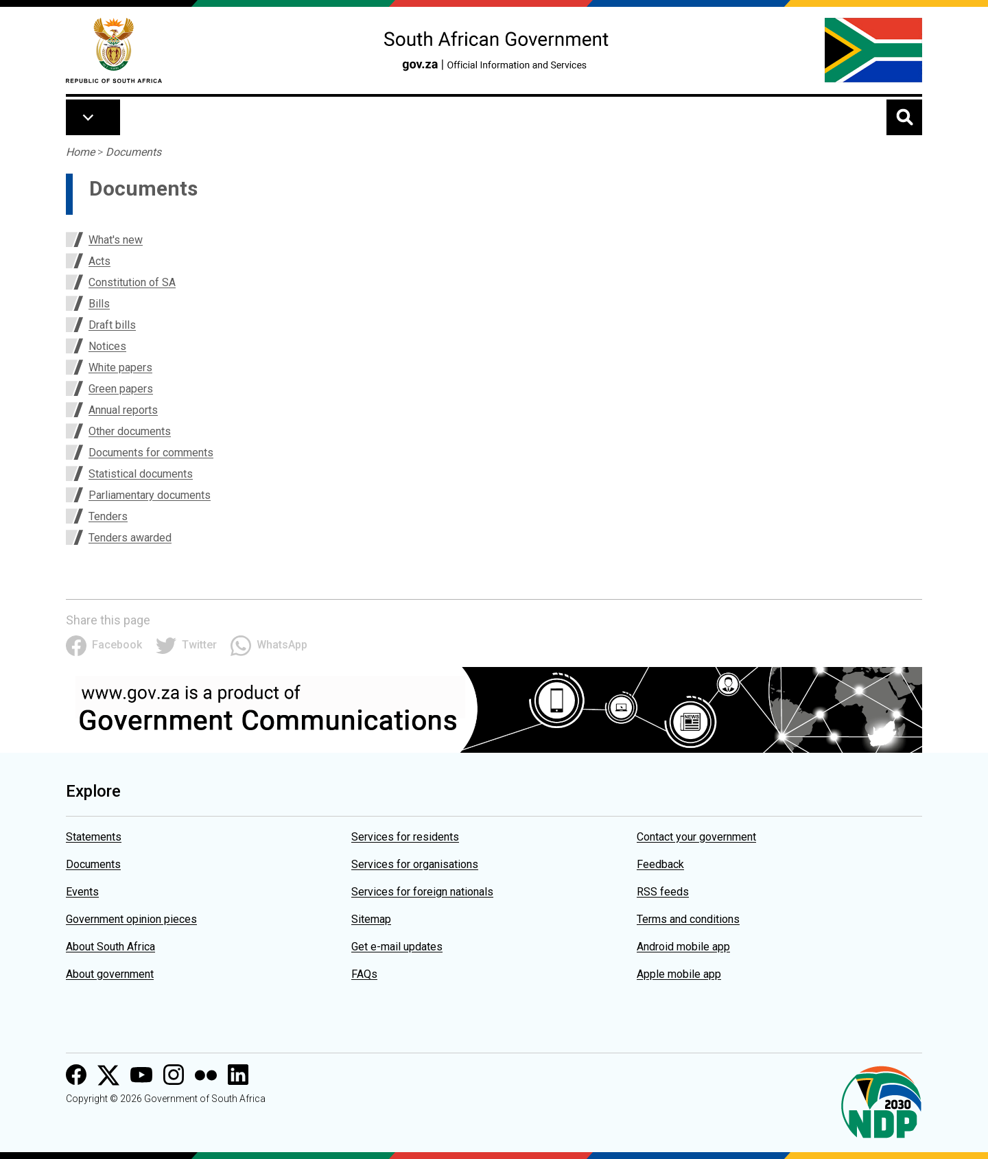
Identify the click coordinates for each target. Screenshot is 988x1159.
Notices (107, 346)
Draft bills (112, 324)
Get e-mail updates (397, 946)
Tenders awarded (130, 537)
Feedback (660, 864)
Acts (99, 261)
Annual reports (123, 410)
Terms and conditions (688, 919)
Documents (133, 152)
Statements (93, 836)
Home (80, 152)
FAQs (364, 974)
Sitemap (371, 919)
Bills (99, 303)
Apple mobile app (679, 974)
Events (82, 891)
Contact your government (696, 836)
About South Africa (110, 946)
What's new (116, 239)
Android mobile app (683, 946)
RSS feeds (663, 891)
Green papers (121, 388)
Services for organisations (414, 864)
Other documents (130, 431)
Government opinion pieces (131, 919)
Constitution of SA (132, 282)
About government (110, 974)
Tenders (108, 516)
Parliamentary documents (150, 495)
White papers (120, 367)
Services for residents (405, 836)
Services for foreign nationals (422, 891)
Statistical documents (141, 473)
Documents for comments (151, 452)
